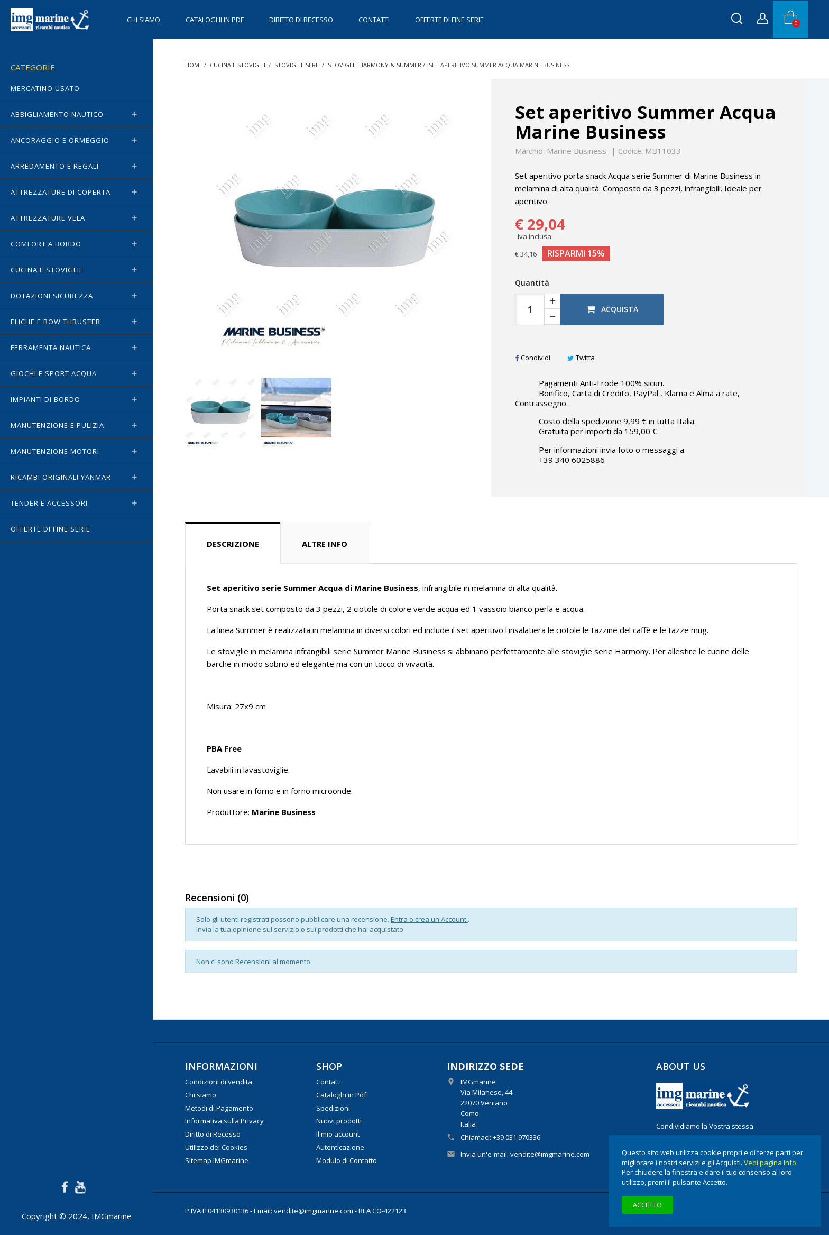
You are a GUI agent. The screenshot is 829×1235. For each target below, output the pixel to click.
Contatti (374, 19)
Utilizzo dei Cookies (216, 1147)
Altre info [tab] (324, 543)
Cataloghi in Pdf (215, 19)
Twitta (581, 357)
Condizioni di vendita (218, 1081)
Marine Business (576, 150)
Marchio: (530, 151)
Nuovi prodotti (339, 1121)
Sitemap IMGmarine (216, 1160)
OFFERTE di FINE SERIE (449, 19)
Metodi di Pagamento (219, 1108)
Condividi (532, 357)
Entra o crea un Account (429, 919)
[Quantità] (530, 309)
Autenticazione (340, 1147)
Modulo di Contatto (346, 1160)
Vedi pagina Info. (771, 1162)
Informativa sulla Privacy (224, 1121)
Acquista (612, 309)
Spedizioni (333, 1108)
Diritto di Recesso (301, 19)
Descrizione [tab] (233, 543)
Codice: (630, 151)
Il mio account (338, 1134)
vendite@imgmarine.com (549, 1154)
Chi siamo (143, 19)
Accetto (647, 1205)
